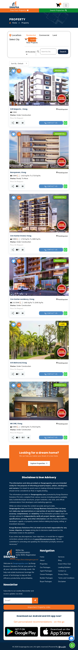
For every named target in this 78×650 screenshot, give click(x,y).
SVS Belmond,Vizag (18, 354)
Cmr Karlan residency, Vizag (22, 291)
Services (61, 548)
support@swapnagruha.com (44, 531)
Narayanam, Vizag (18, 164)
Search (63, 43)
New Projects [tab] (60, 35)
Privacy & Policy (30, 644)
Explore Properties (38, 455)
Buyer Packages (46, 573)
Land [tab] (51, 35)
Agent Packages (46, 563)
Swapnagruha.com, (20, 555)
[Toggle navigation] (66, 5)
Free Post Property (19, 10)
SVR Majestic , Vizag (18, 101)
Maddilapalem (62, 101)
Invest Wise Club (64, 555)
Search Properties (58, 10)
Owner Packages (46, 566)
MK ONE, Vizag (16, 415)
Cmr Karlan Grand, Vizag (20, 227)
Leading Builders (64, 559)
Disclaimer (62, 573)
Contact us (51, 115)
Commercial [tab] (41, 35)
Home (42, 548)
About (42, 552)
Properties (44, 555)
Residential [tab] (30, 35)
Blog (60, 552)
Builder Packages (46, 570)
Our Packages (45, 559)
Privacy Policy (63, 566)
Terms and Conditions (66, 570)
